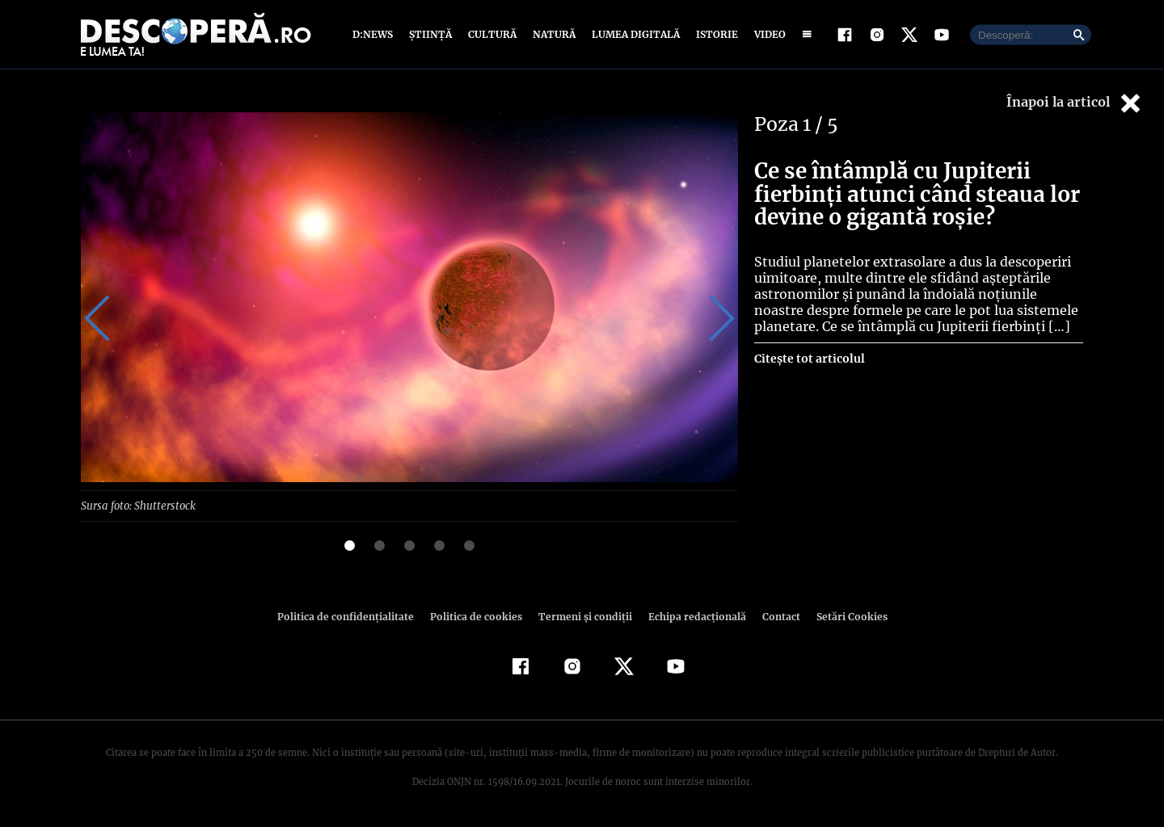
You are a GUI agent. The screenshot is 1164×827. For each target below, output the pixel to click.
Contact (774, 616)
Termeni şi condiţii (583, 616)
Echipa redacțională (692, 616)
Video (766, 34)
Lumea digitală (633, 34)
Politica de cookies (477, 616)
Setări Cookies (843, 616)
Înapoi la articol (1075, 103)
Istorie (714, 34)
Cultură (492, 34)
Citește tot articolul (808, 358)
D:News (375, 34)
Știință (431, 34)
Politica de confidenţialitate (352, 616)
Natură (552, 34)
